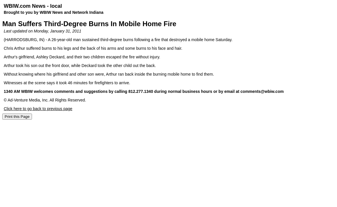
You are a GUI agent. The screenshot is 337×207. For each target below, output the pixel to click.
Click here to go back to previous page (38, 108)
